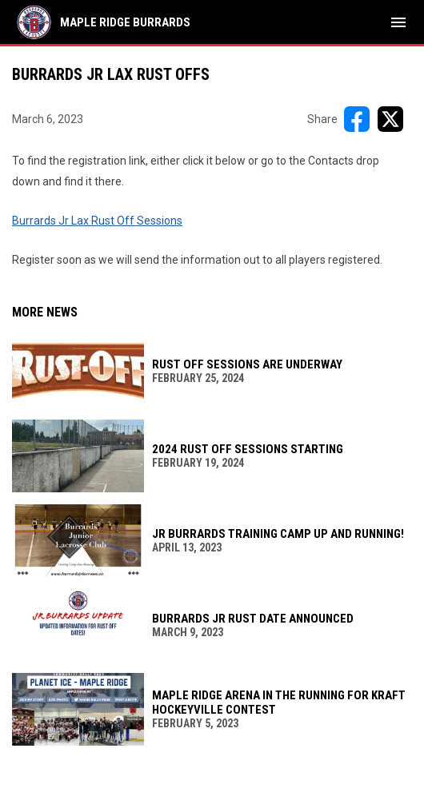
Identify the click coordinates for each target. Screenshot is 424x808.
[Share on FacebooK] (357, 119)
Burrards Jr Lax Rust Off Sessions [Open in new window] (97, 220)
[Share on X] (390, 119)
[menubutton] (398, 22)
